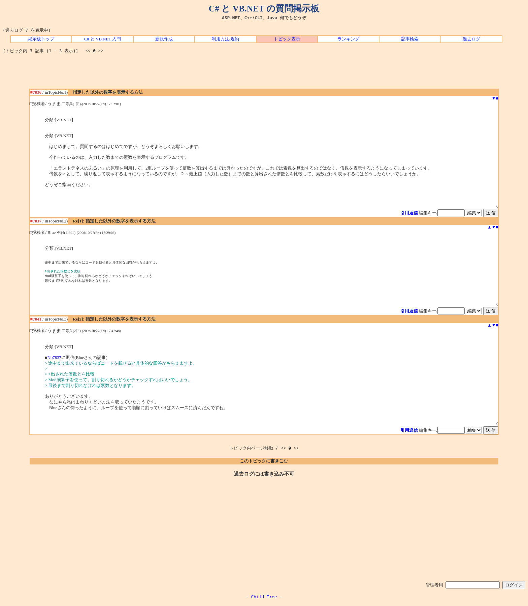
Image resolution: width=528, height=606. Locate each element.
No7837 (54, 359)
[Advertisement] (264, 73)
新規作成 (164, 39)
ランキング (348, 39)
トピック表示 (287, 39)
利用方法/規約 (225, 39)
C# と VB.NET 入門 (102, 39)
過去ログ (471, 39)
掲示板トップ (41, 39)
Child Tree (264, 599)
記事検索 (410, 39)
